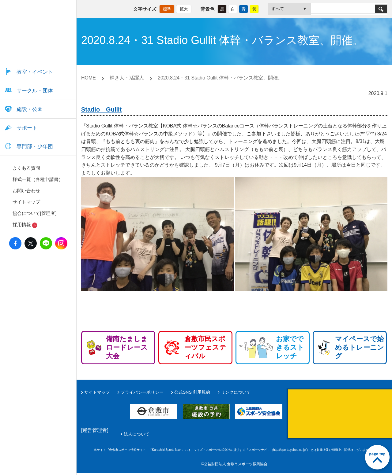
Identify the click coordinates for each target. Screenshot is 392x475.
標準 (167, 8)
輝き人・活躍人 (127, 77)
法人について (281, 435)
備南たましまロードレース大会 (127, 347)
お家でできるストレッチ (290, 347)
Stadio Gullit (101, 109)
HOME (88, 77)
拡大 (184, 8)
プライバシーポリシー (142, 392)
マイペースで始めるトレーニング (359, 347)
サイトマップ (97, 392)
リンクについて (236, 392)
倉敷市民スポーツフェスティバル (205, 347)
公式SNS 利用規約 (192, 392)
